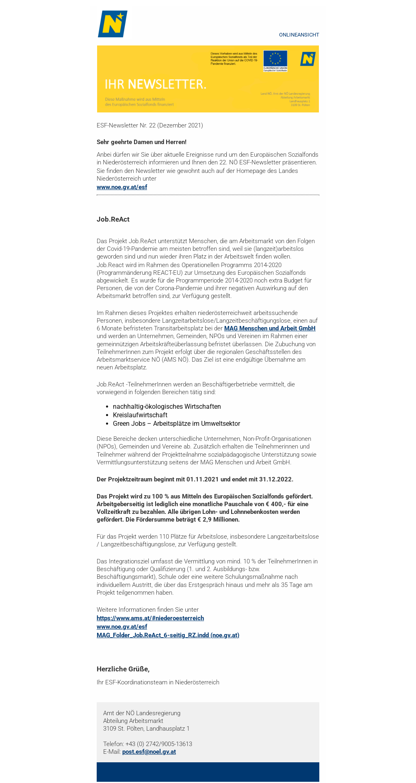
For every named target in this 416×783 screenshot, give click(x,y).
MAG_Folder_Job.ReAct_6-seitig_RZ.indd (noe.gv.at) (168, 635)
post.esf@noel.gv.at (149, 751)
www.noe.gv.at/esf (122, 187)
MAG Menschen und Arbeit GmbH (270, 328)
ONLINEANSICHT (299, 35)
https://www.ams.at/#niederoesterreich (150, 618)
